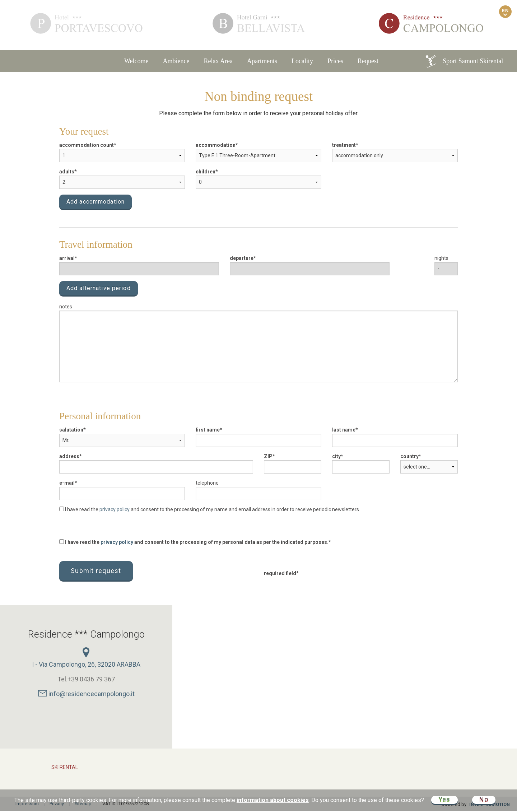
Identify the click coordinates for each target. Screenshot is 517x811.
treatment (344, 145)
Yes (444, 799)
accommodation (216, 145)
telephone (207, 483)
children (205, 171)
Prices (335, 61)
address (69, 456)
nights (441, 258)
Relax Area (218, 61)
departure (241, 258)
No (484, 799)
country (409, 456)
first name (208, 430)
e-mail (67, 483)
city (336, 456)
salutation (71, 430)
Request (368, 61)
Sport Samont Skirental (464, 61)
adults (66, 171)
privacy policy (114, 509)
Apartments (262, 61)
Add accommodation (95, 201)
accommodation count (86, 145)
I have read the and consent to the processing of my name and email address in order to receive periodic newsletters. (209, 509)
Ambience (176, 61)
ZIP (268, 456)
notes (65, 306)
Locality (302, 61)
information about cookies (273, 800)
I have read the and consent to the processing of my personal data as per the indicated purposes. (194, 542)
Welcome (136, 61)
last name (343, 430)
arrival (67, 258)
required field (280, 573)
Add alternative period (98, 288)
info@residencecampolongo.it (86, 694)
